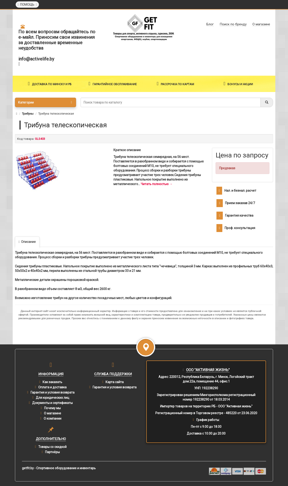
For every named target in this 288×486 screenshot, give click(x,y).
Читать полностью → (157, 184)
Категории (45, 102)
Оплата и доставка (52, 387)
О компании (52, 418)
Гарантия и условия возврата (52, 392)
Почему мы (52, 408)
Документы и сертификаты (52, 403)
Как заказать (52, 382)
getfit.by (28, 468)
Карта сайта (115, 382)
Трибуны (28, 113)
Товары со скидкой (52, 447)
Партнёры (52, 452)
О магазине (52, 413)
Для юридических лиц (52, 397)
